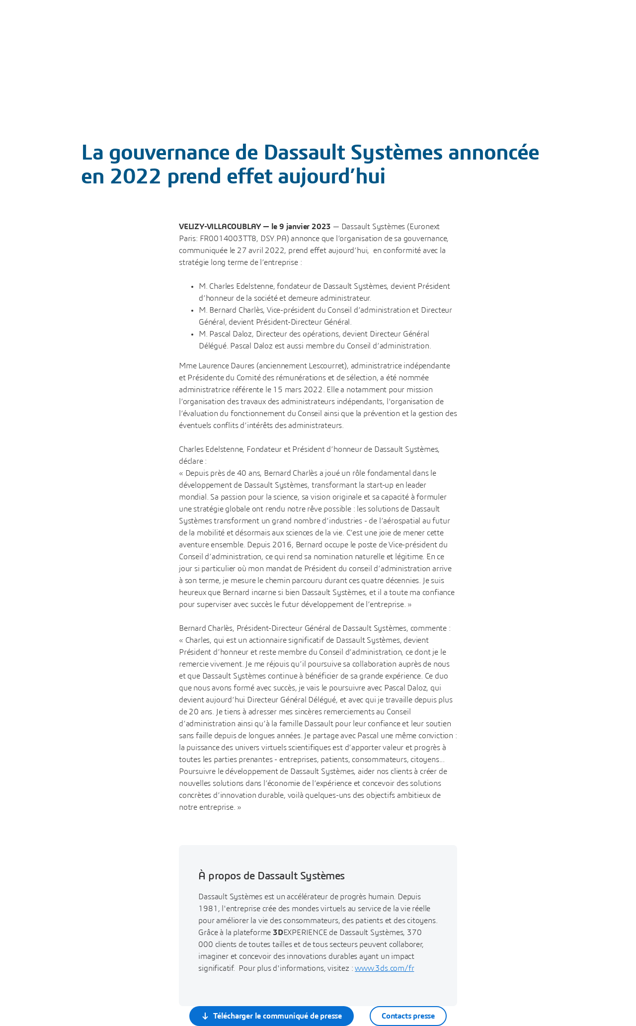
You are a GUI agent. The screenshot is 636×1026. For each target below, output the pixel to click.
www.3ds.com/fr (384, 968)
